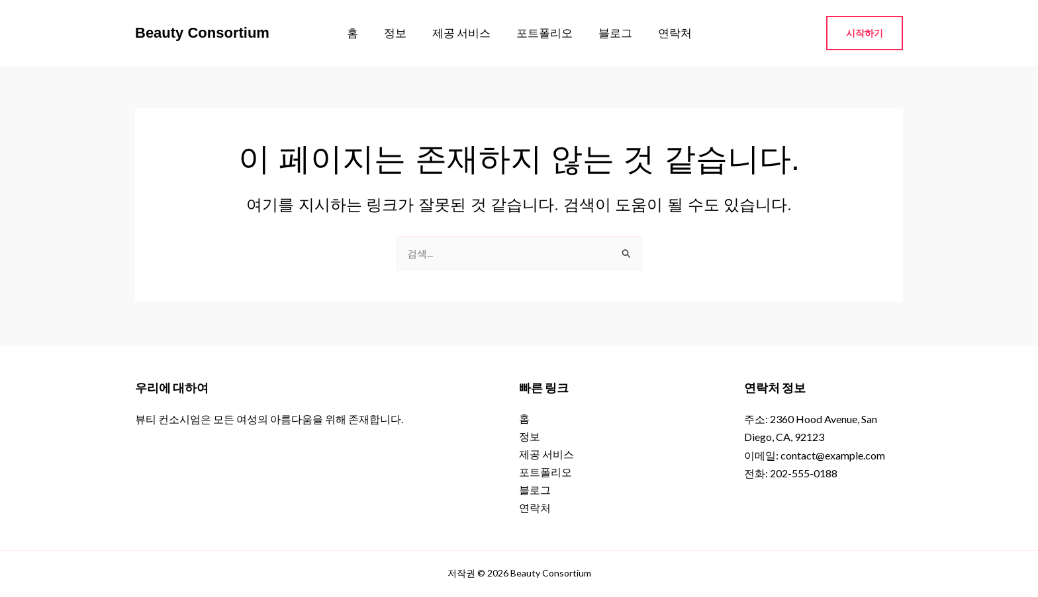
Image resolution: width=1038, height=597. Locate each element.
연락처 (666, 33)
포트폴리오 (542, 33)
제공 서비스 (463, 33)
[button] (864, 33)
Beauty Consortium (202, 32)
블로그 (610, 33)
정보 (400, 33)
